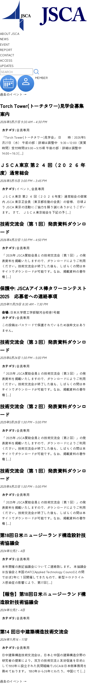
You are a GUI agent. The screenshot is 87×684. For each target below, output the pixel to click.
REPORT (6, 49)
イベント (22, 188)
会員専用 (22, 130)
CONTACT (7, 55)
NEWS (4, 38)
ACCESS (6, 60)
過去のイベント (13, 94)
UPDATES (7, 65)
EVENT (5, 44)
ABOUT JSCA (9, 33)
